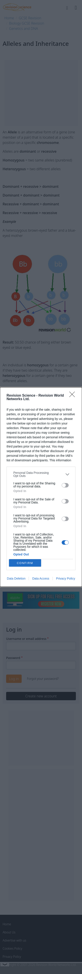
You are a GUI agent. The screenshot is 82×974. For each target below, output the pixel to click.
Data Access (40, 578)
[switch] (65, 485)
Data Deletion (16, 578)
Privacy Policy (65, 578)
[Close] (73, 396)
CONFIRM (25, 563)
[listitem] (41, 474)
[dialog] (41, 487)
